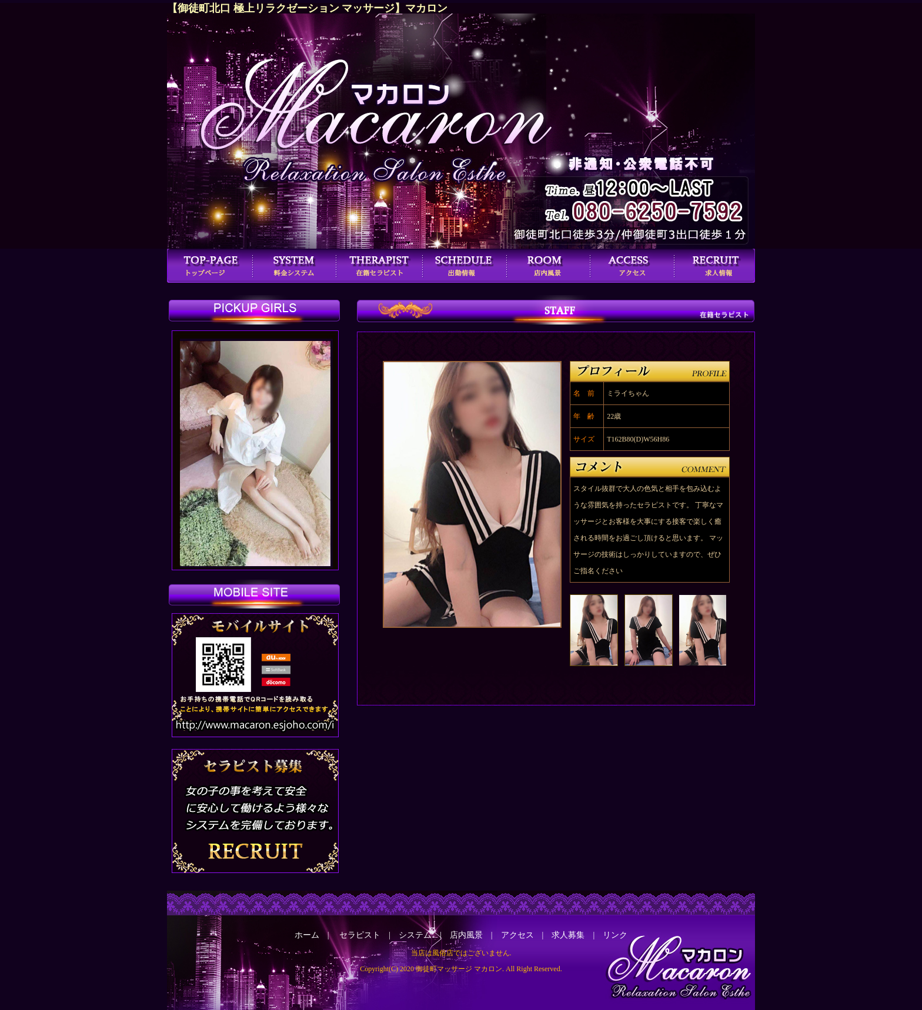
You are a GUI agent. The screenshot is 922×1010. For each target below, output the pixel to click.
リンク (615, 935)
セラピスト (359, 935)
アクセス (517, 935)
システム (415, 935)
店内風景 (466, 935)
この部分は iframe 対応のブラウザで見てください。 (256, 453)
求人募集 (568, 935)
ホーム (307, 935)
